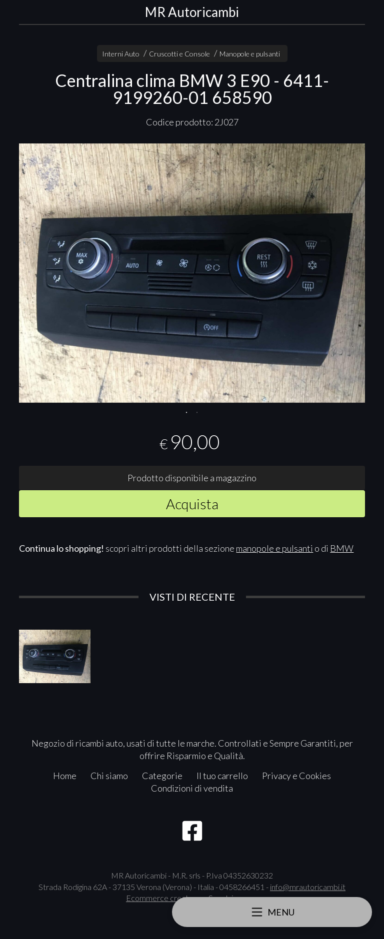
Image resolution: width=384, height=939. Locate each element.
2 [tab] (197, 411)
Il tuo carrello (222, 775)
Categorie (162, 775)
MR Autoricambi (192, 12)
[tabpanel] (192, 273)
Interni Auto (121, 53)
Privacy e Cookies (296, 775)
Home (64, 775)
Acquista (192, 503)
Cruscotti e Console (179, 53)
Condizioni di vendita (192, 788)
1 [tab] (186, 411)
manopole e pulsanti (274, 548)
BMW (342, 548)
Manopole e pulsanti (250, 53)
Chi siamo (109, 775)
